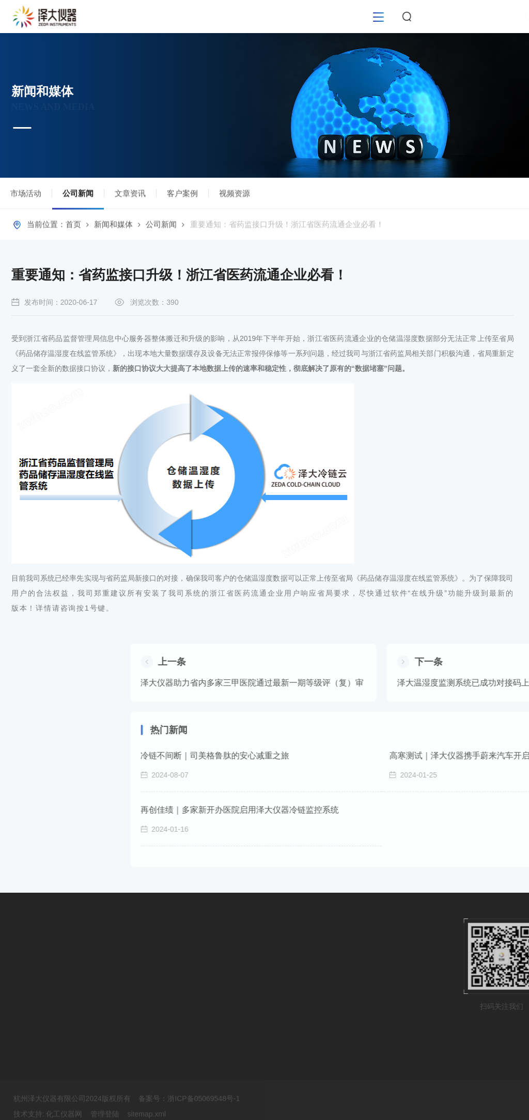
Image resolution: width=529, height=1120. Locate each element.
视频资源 (234, 195)
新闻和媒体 (113, 226)
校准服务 (19, 1010)
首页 (73, 226)
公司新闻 (78, 201)
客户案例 (182, 195)
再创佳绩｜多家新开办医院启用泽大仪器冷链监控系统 (384, 809)
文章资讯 (130, 195)
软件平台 (19, 973)
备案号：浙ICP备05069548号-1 (189, 1113)
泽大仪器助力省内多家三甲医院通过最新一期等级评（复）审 (396, 682)
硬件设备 (19, 955)
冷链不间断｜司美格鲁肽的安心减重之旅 (359, 755)
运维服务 (19, 1029)
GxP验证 (19, 992)
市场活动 (25, 195)
